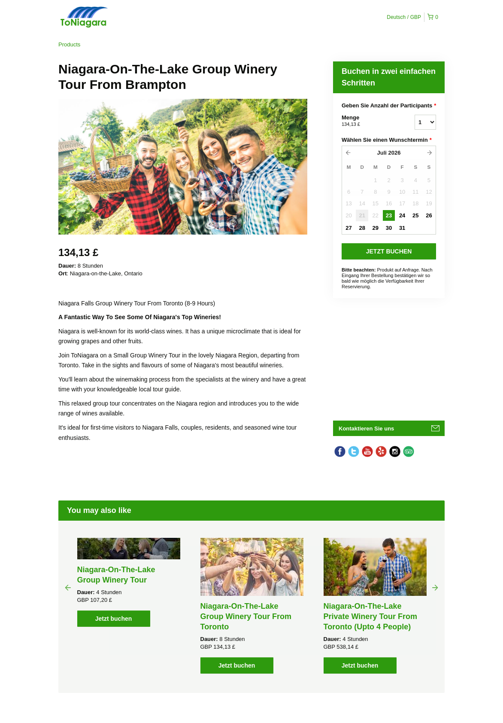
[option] (128, 582)
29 (376, 228)
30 (389, 228)
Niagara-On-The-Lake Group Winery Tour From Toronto (246, 616)
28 (362, 228)
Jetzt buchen (113, 618)
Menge (367, 121)
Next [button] (435, 587)
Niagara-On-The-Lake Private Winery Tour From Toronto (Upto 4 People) (371, 616)
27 (348, 228)
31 (402, 228)
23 (389, 215)
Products (69, 44)
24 (402, 215)
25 (415, 215)
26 (429, 215)
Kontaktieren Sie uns (366, 428)
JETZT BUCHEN (389, 251)
